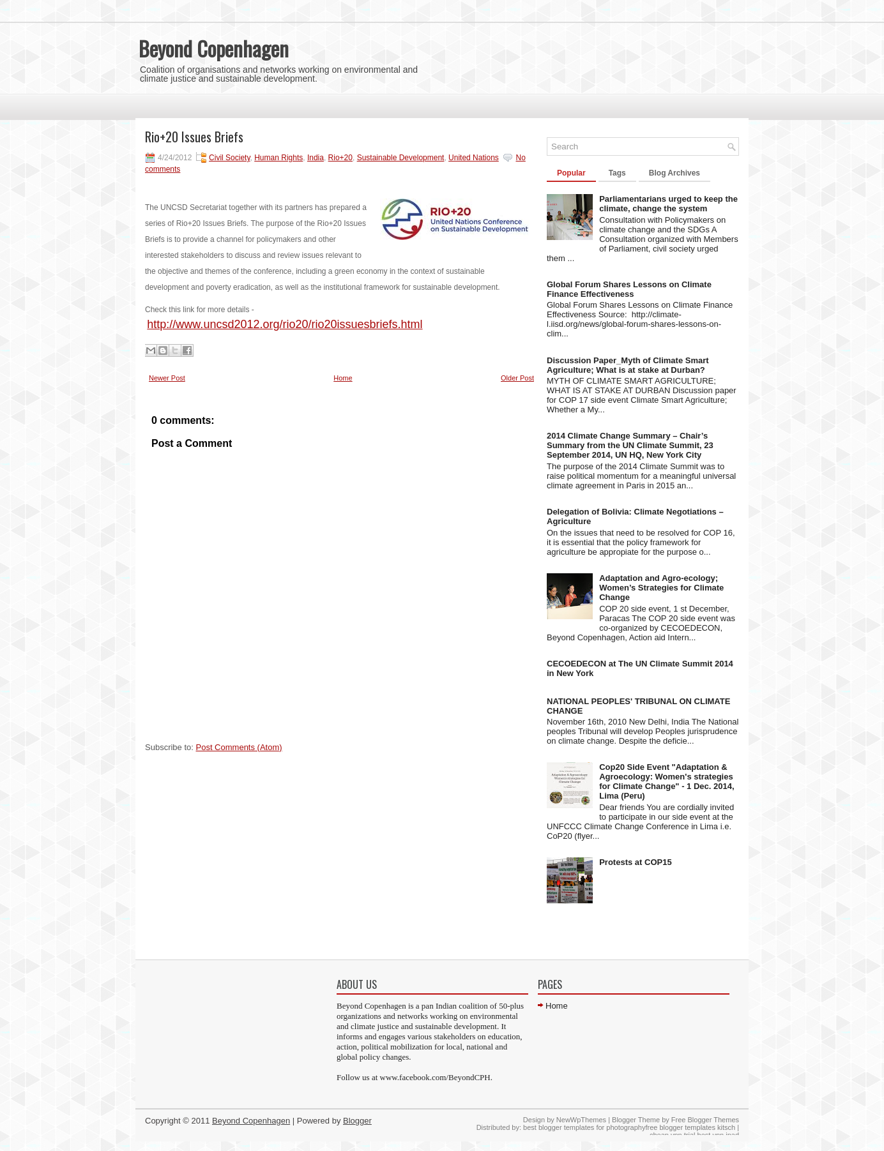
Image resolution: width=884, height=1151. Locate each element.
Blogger (357, 1120)
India (315, 157)
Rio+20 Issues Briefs (194, 137)
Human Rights (278, 157)
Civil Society (229, 157)
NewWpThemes (581, 1120)
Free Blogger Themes (705, 1120)
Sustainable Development (401, 157)
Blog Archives (674, 173)
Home (342, 378)
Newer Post (167, 378)
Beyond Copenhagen (214, 48)
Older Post (517, 378)
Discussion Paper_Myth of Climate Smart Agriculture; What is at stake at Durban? (628, 365)
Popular (571, 173)
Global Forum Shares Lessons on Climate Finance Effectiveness (629, 289)
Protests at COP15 (635, 862)
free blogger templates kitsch (690, 1127)
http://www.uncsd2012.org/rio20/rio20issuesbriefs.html (284, 324)
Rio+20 (340, 157)
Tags (617, 173)
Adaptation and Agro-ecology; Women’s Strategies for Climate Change (661, 587)
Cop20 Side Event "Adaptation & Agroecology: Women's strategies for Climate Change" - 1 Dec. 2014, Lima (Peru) (666, 781)
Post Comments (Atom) (239, 747)
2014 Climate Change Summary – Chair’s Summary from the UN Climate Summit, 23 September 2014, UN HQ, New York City (630, 445)
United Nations (473, 157)
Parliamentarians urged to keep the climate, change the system (668, 203)
